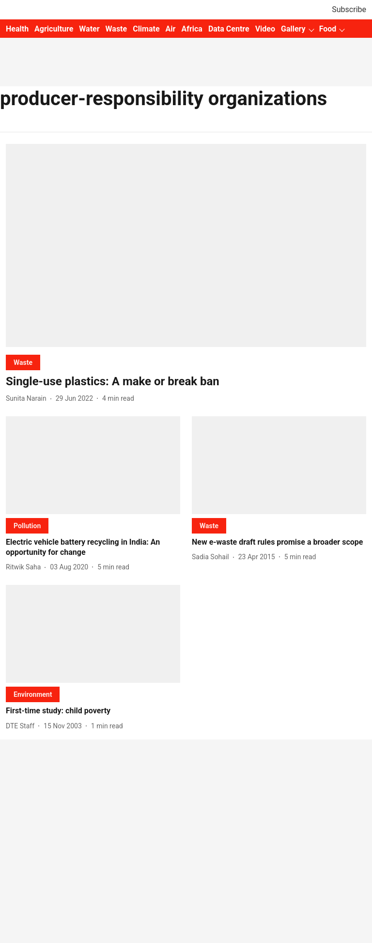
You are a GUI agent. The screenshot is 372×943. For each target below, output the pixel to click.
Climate (146, 28)
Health (17, 28)
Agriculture (53, 28)
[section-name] (23, 362)
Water (89, 28)
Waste (116, 28)
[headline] (186, 381)
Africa (191, 28)
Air (171, 28)
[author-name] (28, 398)
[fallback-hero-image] (186, 245)
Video (265, 28)
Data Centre (228, 28)
